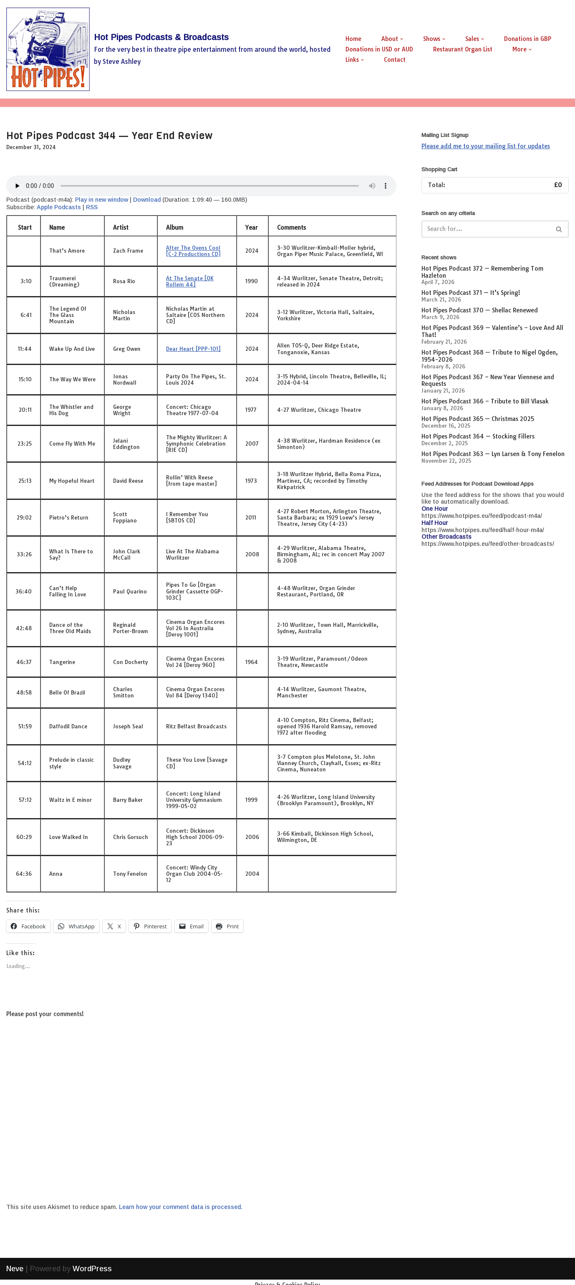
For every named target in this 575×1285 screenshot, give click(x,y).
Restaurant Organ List (462, 49)
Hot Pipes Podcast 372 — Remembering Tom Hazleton (482, 272)
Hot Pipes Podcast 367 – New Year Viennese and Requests (487, 380)
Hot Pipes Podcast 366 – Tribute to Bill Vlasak (485, 401)
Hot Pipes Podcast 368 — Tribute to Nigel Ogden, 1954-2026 (489, 356)
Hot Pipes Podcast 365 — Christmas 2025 (477, 419)
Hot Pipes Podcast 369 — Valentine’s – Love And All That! (492, 331)
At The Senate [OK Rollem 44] (190, 281)
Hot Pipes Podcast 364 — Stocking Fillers (478, 436)
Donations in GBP (527, 39)
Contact (395, 59)
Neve (14, 1274)
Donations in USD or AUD (379, 49)
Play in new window (101, 199)
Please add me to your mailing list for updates (485, 146)
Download (147, 199)
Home (353, 39)
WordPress (92, 1274)
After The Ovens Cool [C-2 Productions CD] (193, 250)
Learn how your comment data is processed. (180, 1207)
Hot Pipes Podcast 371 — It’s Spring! (470, 293)
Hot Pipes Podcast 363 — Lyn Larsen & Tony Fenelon (493, 454)
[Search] (485, 229)
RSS (92, 207)
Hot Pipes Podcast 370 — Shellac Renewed (479, 310)
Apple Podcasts (59, 207)
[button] (401, 39)
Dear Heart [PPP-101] (193, 348)
